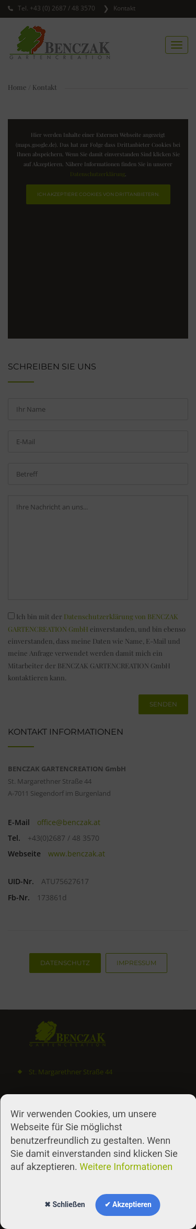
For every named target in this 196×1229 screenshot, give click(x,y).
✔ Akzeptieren (128, 1204)
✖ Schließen (64, 1204)
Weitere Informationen (125, 1166)
